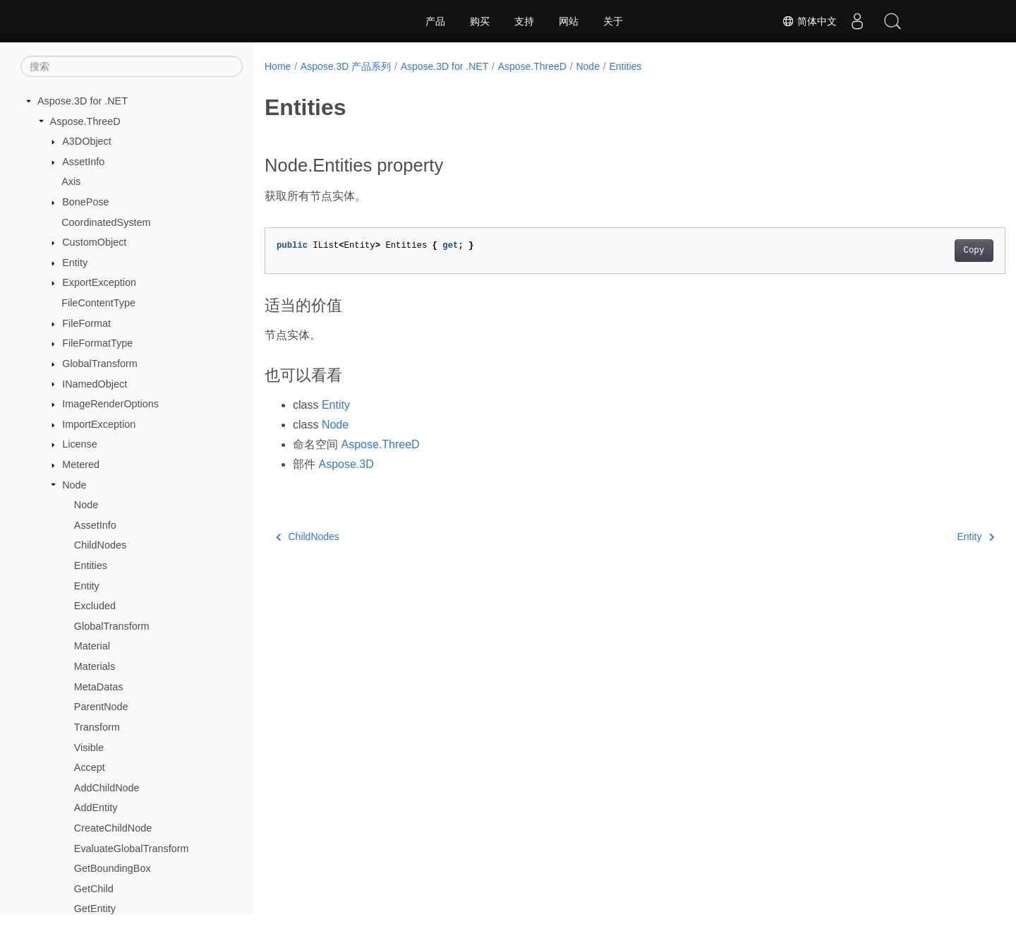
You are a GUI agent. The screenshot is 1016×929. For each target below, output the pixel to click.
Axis (70, 181)
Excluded (95, 605)
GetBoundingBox (112, 868)
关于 (613, 21)
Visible (89, 747)
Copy (922, 251)
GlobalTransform (100, 363)
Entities (90, 565)
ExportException (99, 282)
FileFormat (86, 323)
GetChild (94, 888)
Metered (80, 464)
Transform (97, 727)
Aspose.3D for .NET (82, 101)
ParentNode (101, 706)
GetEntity (95, 908)
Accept (89, 767)
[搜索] (131, 66)
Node (74, 485)
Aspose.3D (345, 464)
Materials (94, 666)
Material (92, 646)
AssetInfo (83, 161)
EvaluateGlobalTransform (131, 848)
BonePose (85, 202)
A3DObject (86, 141)
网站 (569, 21)
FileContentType (98, 302)
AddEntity (96, 807)
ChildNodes (100, 545)
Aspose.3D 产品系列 (346, 66)
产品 (435, 21)
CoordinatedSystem (105, 222)
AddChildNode (107, 787)
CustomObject (94, 242)
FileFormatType (97, 343)
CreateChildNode (113, 828)
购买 (480, 21)
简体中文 (808, 21)
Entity (74, 262)
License (79, 444)
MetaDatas (98, 687)
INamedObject (94, 384)
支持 (524, 21)
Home (278, 66)
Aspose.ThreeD (85, 121)
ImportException (98, 424)
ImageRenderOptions (110, 403)
